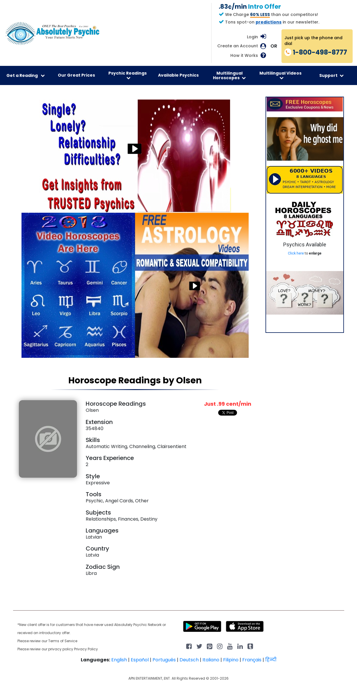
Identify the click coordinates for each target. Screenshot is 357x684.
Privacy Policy (86, 649)
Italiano (210, 659)
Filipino (230, 659)
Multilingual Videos (280, 75)
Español (140, 659)
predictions (268, 22)
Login (252, 37)
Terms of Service (62, 640)
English (119, 659)
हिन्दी (271, 659)
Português (164, 659)
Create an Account (237, 46)
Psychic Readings (127, 75)
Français (251, 659)
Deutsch (189, 659)
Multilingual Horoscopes (229, 75)
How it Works (244, 55)
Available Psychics (178, 75)
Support (331, 75)
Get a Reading (25, 75)
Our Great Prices (76, 75)
